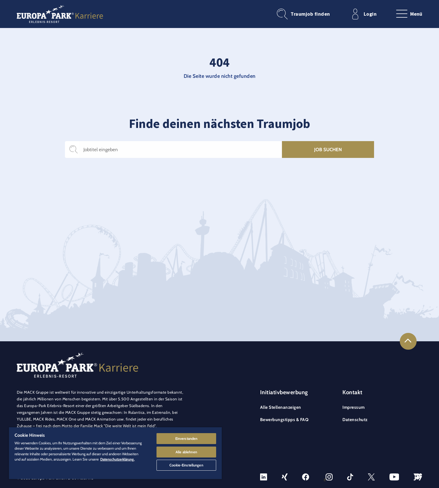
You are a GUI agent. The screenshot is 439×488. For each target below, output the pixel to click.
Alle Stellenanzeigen (280, 407)
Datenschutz (355, 419)
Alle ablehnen (186, 451)
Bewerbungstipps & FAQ (284, 419)
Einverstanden (186, 437)
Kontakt (352, 392)
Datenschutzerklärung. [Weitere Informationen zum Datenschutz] (117, 458)
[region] (115, 452)
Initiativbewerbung (284, 392)
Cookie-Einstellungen (186, 464)
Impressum (353, 407)
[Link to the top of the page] (408, 341)
